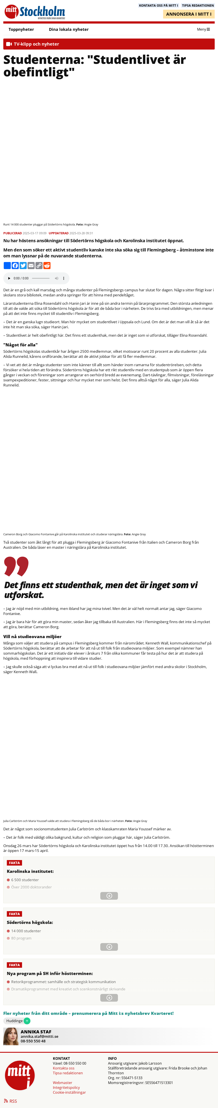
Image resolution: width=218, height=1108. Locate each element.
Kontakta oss (64, 1068)
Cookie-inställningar (69, 1092)
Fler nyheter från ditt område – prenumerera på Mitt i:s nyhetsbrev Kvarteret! (88, 1013)
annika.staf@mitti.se (39, 1036)
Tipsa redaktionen (68, 1073)
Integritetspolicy (66, 1087)
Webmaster (62, 1082)
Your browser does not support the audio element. (36, 278)
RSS (10, 1101)
